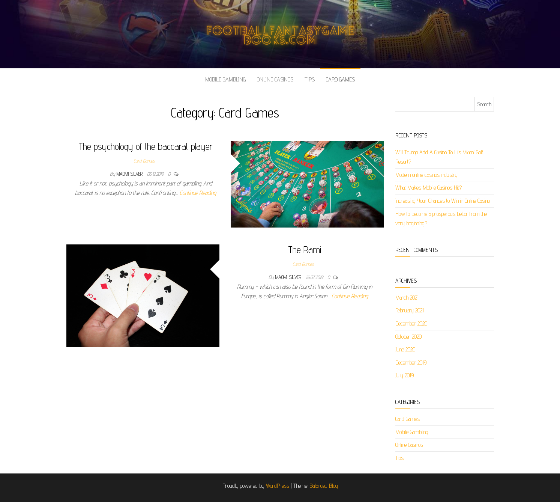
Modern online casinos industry (426, 174)
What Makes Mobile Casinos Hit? (428, 187)
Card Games (340, 79)
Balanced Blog (323, 485)
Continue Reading (198, 192)
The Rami (304, 249)
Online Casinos (275, 79)
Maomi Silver (130, 174)
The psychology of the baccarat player (145, 146)
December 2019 (410, 362)
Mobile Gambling (225, 79)
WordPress (277, 485)
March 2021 (407, 297)
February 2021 (409, 310)
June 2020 (405, 349)
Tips (310, 79)
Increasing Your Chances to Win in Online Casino (442, 200)
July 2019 (404, 375)
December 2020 (411, 323)
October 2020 (408, 336)
